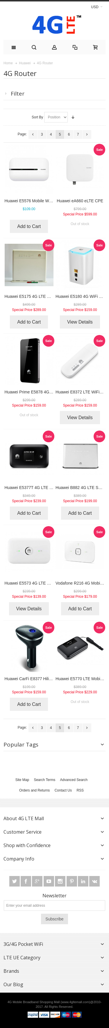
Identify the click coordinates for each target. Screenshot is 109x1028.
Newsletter (54, 895)
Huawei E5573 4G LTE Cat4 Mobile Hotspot (44, 583)
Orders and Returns (34, 790)
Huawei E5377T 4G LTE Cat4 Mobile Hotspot (45, 487)
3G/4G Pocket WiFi (23, 944)
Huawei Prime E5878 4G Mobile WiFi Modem (45, 392)
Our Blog (13, 984)
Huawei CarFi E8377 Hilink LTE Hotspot (41, 678)
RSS (80, 790)
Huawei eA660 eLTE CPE (80, 200)
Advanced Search (74, 780)
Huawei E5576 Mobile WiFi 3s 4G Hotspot (43, 200)
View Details (80, 321)
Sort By (37, 117)
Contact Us (63, 790)
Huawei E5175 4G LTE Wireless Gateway (42, 296)
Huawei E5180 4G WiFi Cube (82, 296)
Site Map (22, 780)
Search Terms (44, 780)
